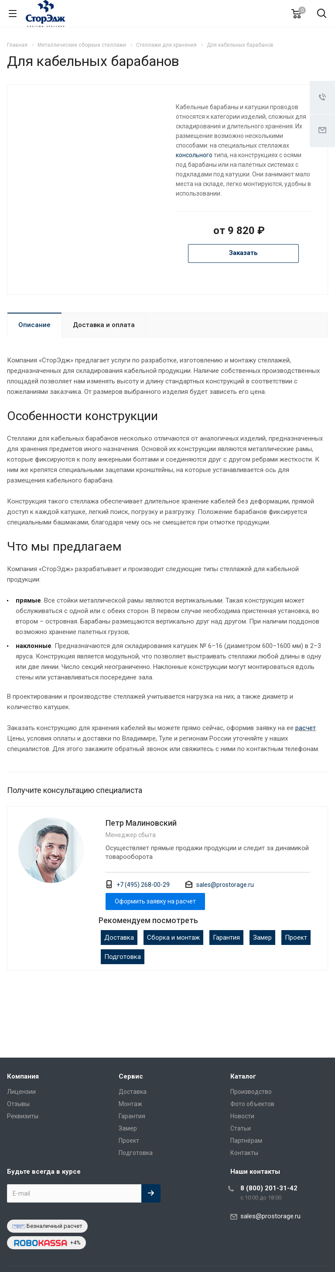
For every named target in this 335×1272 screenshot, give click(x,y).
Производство (251, 1091)
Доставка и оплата (104, 325)
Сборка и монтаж (173, 937)
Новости (242, 1116)
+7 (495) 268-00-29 (143, 884)
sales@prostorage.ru (225, 884)
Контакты (244, 1152)
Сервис (131, 1076)
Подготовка (122, 957)
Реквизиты (22, 1116)
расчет (305, 728)
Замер (262, 937)
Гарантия (226, 937)
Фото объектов (252, 1103)
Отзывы (18, 1103)
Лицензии (21, 1091)
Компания (23, 1076)
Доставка (119, 937)
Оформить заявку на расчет (155, 901)
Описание (34, 325)
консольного (194, 155)
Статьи (240, 1128)
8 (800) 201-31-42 (268, 1188)
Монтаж (130, 1103)
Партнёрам (246, 1140)
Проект (296, 937)
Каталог (243, 1076)
